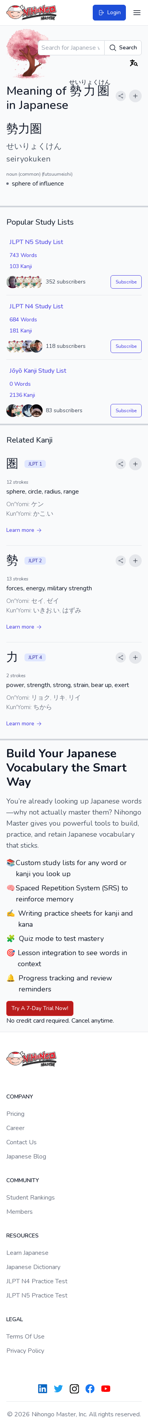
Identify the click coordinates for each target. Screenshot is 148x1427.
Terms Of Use (25, 1336)
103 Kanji (20, 266)
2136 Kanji (22, 395)
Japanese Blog (26, 1156)
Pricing (15, 1114)
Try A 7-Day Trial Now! (39, 1008)
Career (15, 1128)
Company (19, 1096)
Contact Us (21, 1142)
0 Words (20, 384)
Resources (22, 1235)
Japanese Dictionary (33, 1267)
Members (19, 1211)
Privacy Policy (25, 1350)
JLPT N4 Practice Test (36, 1281)
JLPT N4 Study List (36, 306)
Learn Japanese (27, 1253)
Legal (14, 1319)
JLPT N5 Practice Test (36, 1295)
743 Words (23, 255)
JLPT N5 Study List (36, 242)
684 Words (23, 319)
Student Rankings (30, 1197)
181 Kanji (20, 330)
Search (123, 48)
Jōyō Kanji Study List (37, 370)
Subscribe (126, 282)
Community (22, 1180)
